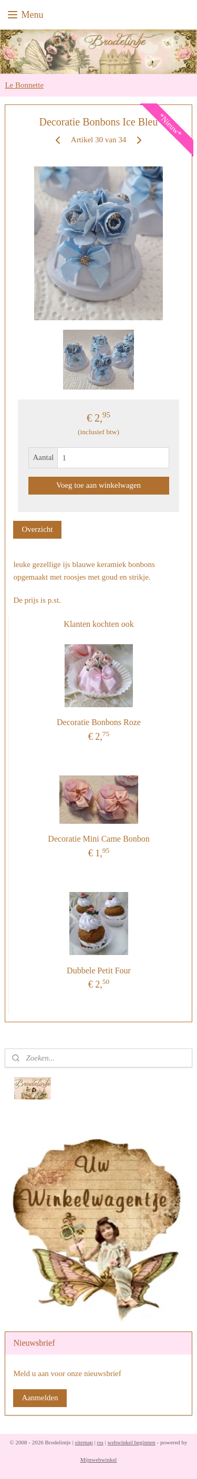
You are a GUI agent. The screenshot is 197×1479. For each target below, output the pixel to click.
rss (100, 1442)
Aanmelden (40, 1397)
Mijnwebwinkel (98, 1459)
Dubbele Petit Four (99, 970)
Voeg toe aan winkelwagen (98, 485)
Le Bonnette (24, 85)
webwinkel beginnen (131, 1442)
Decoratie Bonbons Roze (99, 722)
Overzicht (37, 529)
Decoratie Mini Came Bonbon (98, 839)
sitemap (84, 1442)
